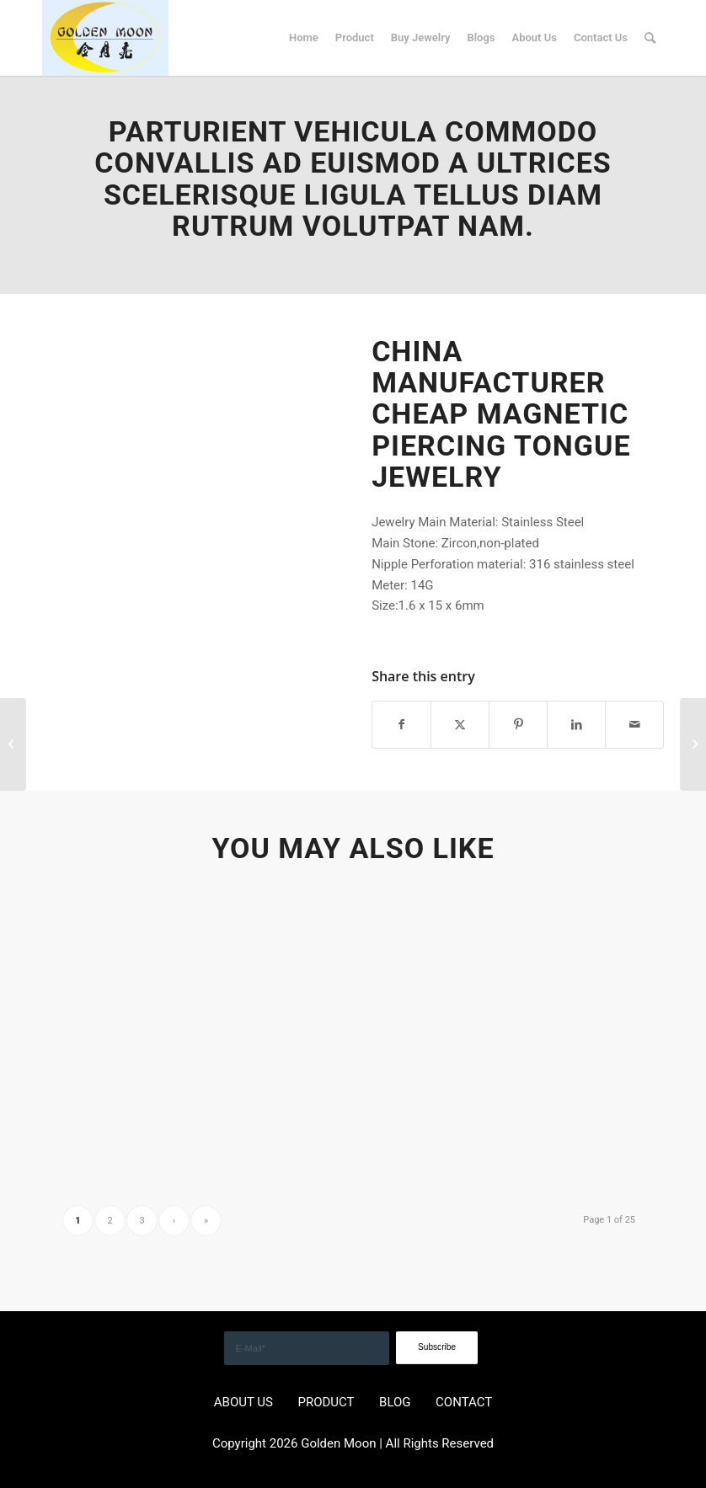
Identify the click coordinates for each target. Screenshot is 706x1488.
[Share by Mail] (634, 724)
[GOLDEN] (105, 38)
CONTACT (464, 1402)
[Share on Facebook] (401, 724)
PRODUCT (325, 1402)
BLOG (395, 1402)
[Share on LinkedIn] (576, 724)
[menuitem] (304, 38)
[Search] (650, 38)
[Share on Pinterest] (518, 724)
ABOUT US (243, 1402)
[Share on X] (460, 724)
